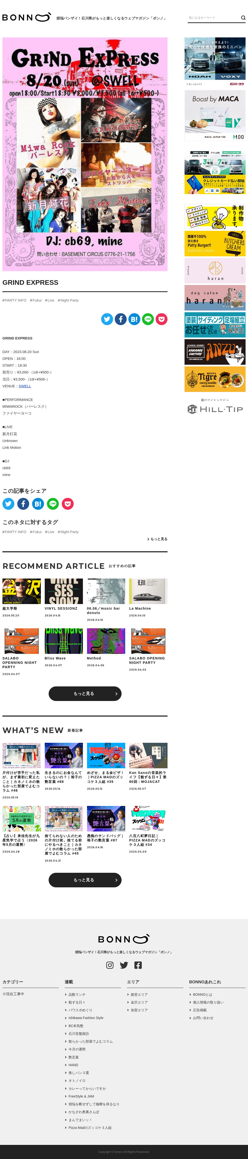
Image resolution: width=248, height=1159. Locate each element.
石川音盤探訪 (79, 1034)
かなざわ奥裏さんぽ (84, 1112)
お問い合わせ (203, 1018)
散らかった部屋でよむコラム (91, 1041)
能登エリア (139, 994)
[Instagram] (110, 965)
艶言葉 (74, 1057)
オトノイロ (77, 1080)
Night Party (70, 300)
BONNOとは (202, 994)
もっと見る (159, 539)
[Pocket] (162, 319)
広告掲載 (200, 1010)
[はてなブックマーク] (134, 319)
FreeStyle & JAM (81, 1096)
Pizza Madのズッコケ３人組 (90, 1128)
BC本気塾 (76, 1026)
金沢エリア (139, 1002)
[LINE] (148, 319)
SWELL (25, 386)
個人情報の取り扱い (208, 1002)
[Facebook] (121, 319)
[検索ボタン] (243, 17)
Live (51, 300)
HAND (73, 1065)
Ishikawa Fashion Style (86, 1018)
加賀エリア (139, 1010)
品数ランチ (77, 994)
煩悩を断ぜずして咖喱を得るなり (94, 1104)
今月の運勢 (77, 1049)
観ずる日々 (77, 1002)
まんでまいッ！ (80, 1120)
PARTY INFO (15, 300)
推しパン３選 (79, 1073)
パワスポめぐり (80, 1010)
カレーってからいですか (87, 1088)
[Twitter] (107, 319)
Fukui (37, 300)
